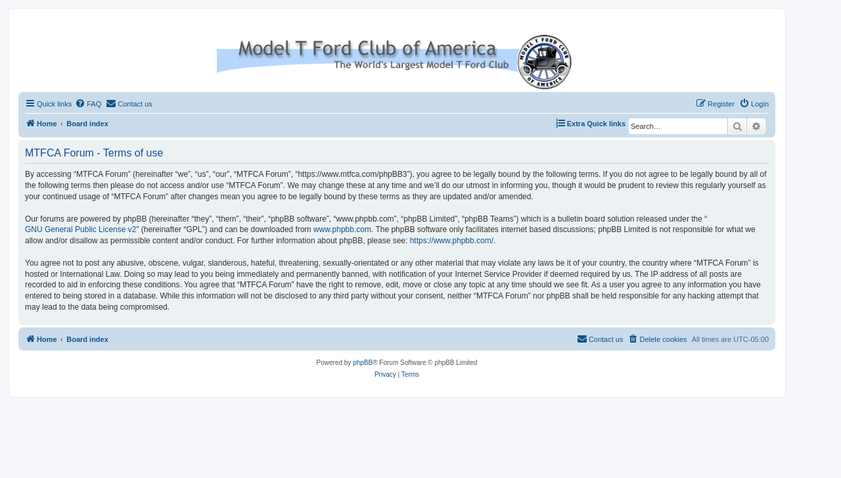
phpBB (363, 362)
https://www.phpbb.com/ (451, 240)
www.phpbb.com (342, 229)
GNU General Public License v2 (80, 229)
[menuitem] (88, 104)
